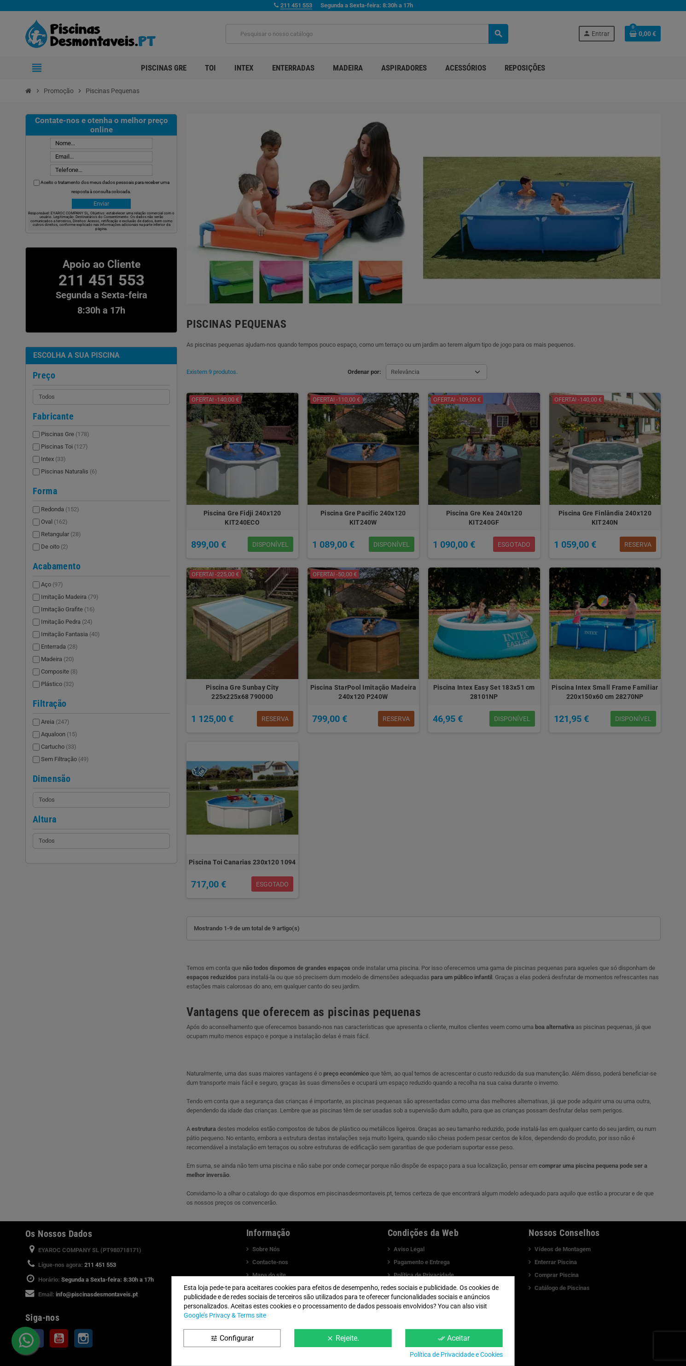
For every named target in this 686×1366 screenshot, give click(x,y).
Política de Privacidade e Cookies (456, 1354)
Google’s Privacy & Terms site (225, 1315)
